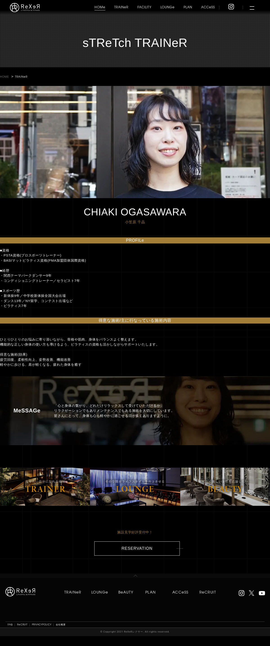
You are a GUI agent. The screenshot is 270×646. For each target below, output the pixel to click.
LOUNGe (167, 7)
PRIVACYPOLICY (42, 624)
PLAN (188, 7)
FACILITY (144, 7)
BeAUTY (125, 592)
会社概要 (60, 624)
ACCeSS (208, 7)
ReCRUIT (207, 592)
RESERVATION (137, 548)
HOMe (99, 7)
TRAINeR (121, 7)
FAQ (10, 624)
